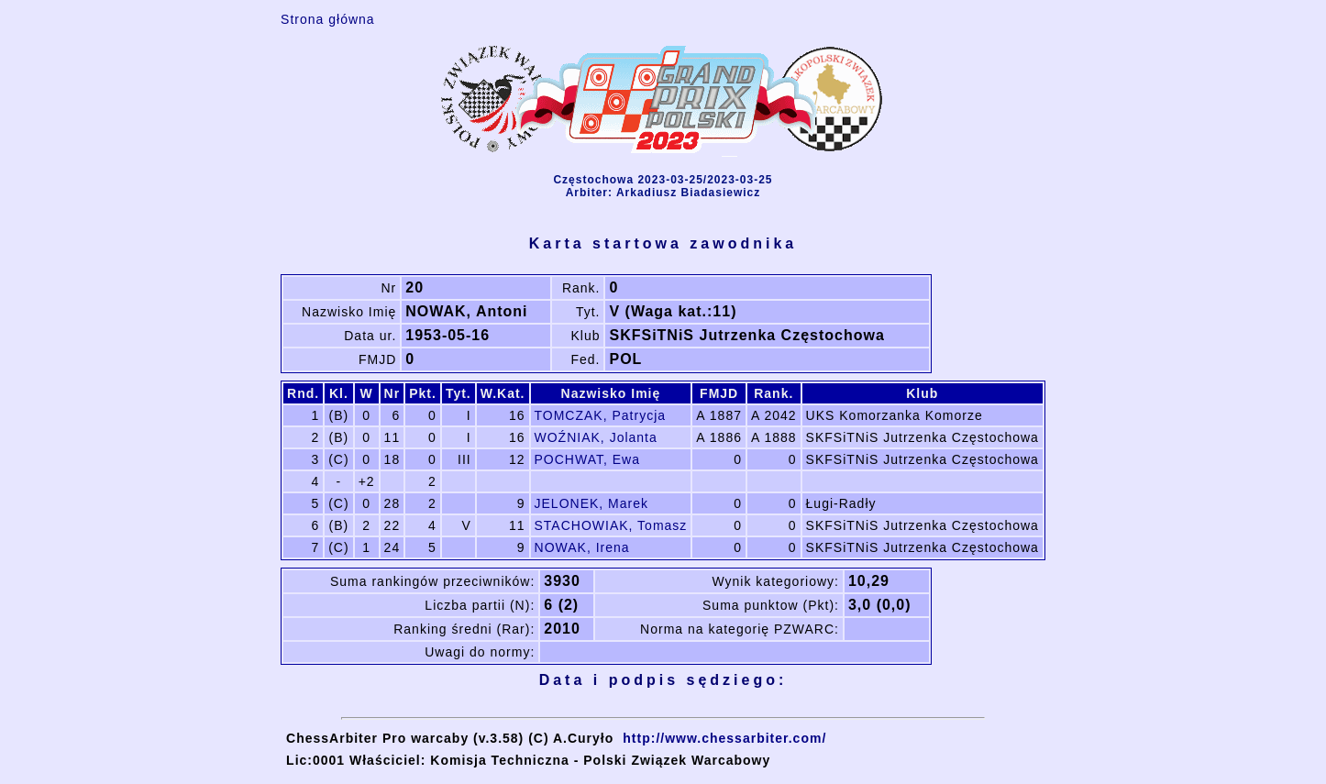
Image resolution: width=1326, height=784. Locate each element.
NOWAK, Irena (582, 547)
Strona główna (328, 19)
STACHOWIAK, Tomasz (611, 525)
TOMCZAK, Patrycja (601, 415)
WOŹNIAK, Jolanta (596, 437)
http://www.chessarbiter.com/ (724, 738)
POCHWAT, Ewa (587, 459)
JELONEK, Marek (591, 503)
